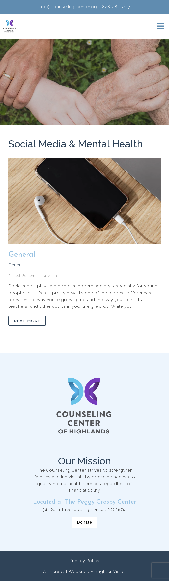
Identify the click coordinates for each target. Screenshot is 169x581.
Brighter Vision (110, 571)
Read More (27, 320)
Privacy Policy (84, 560)
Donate (84, 522)
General (21, 255)
